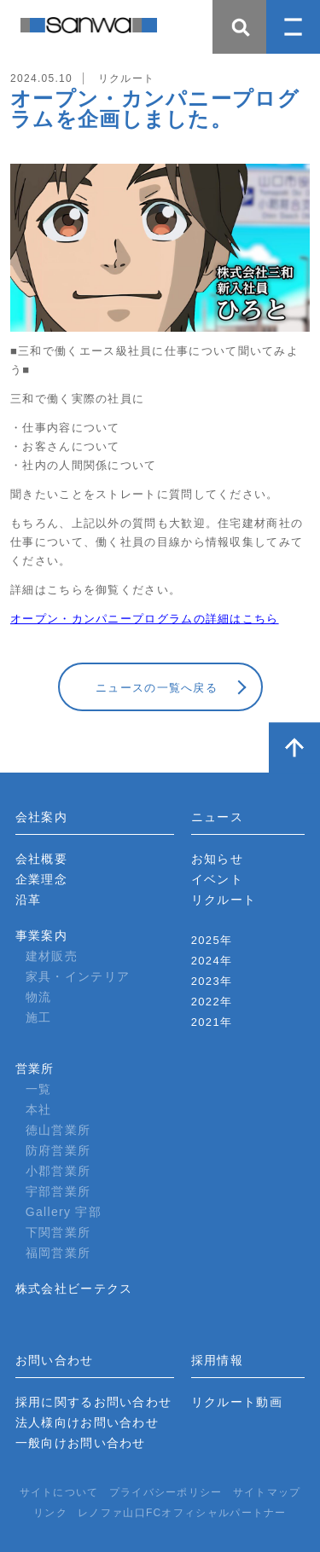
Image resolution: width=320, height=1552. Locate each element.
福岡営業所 (58, 1253)
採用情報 (217, 1360)
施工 (39, 1017)
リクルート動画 (236, 1402)
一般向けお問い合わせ (80, 1443)
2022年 (211, 1001)
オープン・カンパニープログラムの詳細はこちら (144, 618)
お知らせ (217, 859)
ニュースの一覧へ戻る (157, 687)
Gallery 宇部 (64, 1212)
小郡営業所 (58, 1171)
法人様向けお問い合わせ (87, 1422)
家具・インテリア (78, 976)
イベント (217, 879)
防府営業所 (58, 1150)
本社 (39, 1109)
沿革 (28, 899)
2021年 (211, 1022)
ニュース (217, 817)
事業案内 (41, 935)
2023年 (211, 981)
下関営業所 (58, 1232)
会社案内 (41, 817)
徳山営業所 (58, 1130)
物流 (39, 997)
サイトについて (59, 1492)
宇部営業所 (58, 1191)
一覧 (39, 1089)
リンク (50, 1513)
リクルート (224, 899)
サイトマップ (267, 1492)
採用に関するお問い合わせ (93, 1402)
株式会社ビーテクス (74, 1288)
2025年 (211, 940)
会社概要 (41, 859)
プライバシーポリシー (166, 1492)
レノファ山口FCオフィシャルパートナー (182, 1513)
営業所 (35, 1068)
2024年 (211, 960)
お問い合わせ (54, 1360)
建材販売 (52, 956)
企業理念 (41, 879)
